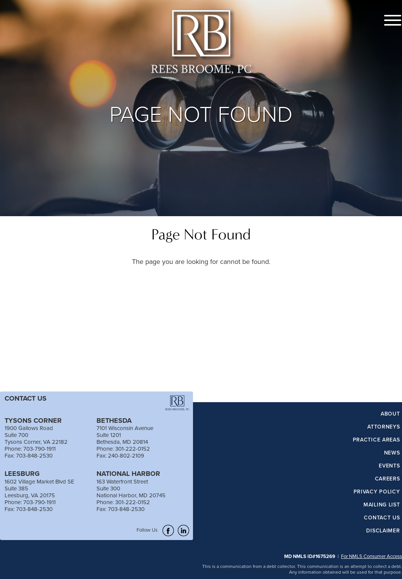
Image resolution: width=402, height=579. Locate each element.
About (390, 414)
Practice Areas (376, 440)
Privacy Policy (377, 491)
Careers (387, 478)
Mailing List (381, 504)
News (392, 453)
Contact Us (382, 517)
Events (389, 466)
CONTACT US (26, 398)
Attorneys (383, 427)
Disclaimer (383, 530)
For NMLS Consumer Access (371, 556)
